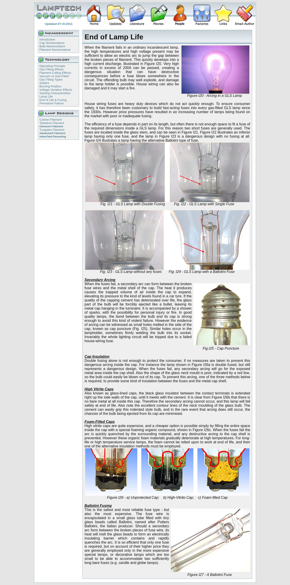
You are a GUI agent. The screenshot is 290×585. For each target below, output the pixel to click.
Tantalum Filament (51, 123)
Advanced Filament (52, 133)
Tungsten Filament (51, 129)
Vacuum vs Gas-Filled (54, 76)
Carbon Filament (50, 119)
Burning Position (50, 86)
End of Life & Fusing (53, 100)
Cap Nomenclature (52, 43)
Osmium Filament (51, 126)
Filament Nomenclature (55, 49)
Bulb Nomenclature (52, 46)
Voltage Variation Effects (55, 89)
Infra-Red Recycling (52, 136)
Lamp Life (46, 96)
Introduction (47, 39)
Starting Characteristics (55, 93)
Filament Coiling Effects (55, 72)
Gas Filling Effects (51, 69)
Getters (44, 83)
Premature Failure (51, 103)
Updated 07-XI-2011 (59, 24)
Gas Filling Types (51, 79)
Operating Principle (52, 66)
